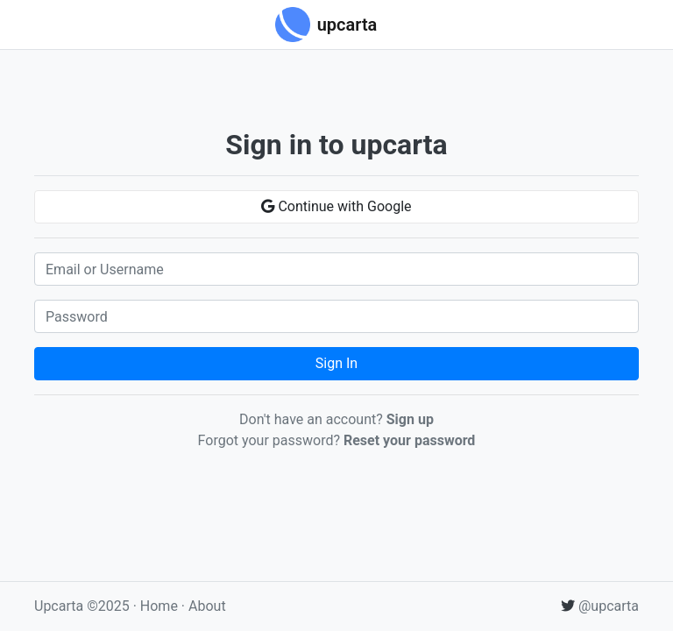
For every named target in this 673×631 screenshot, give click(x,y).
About (207, 606)
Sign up (410, 419)
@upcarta (600, 606)
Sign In (336, 363)
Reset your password (409, 440)
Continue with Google (336, 206)
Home (159, 606)
